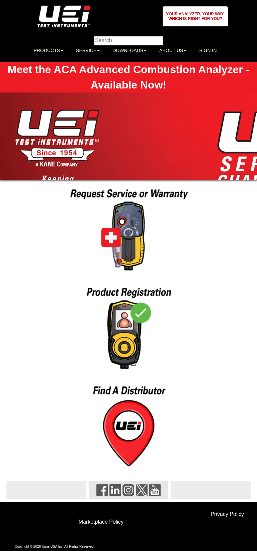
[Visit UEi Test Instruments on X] (142, 489)
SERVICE (88, 50)
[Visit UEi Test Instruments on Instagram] (128, 489)
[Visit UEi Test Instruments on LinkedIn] (115, 489)
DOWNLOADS (129, 50)
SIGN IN (208, 50)
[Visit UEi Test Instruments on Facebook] (102, 489)
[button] (195, 16)
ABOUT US (172, 50)
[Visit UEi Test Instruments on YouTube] (155, 489)
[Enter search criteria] (128, 40)
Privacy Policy (227, 514)
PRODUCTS (48, 50)
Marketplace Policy (101, 522)
